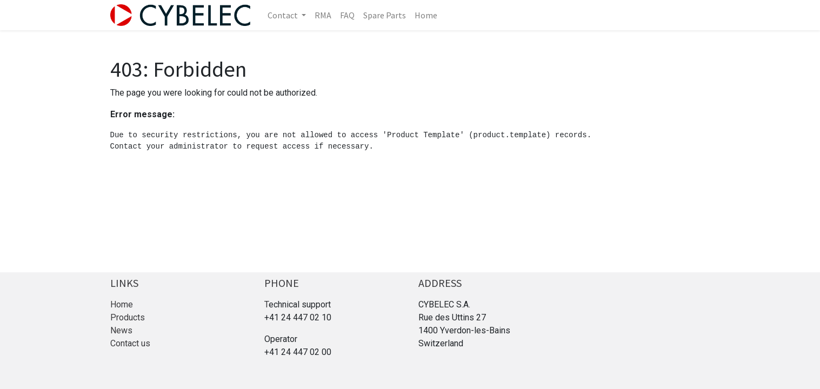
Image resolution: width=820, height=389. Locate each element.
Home (121, 304)
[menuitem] (323, 15)
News (121, 330)
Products (127, 317)
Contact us (130, 343)
